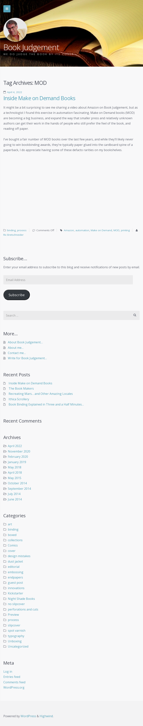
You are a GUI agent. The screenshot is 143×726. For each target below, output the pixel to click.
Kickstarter (15, 593)
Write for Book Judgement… (27, 358)
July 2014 (14, 494)
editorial (13, 567)
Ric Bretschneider (13, 234)
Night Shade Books (21, 599)
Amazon (69, 230)
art (10, 524)
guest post (15, 583)
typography (16, 636)
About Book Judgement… (25, 342)
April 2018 (15, 472)
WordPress (28, 716)
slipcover (14, 625)
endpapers (15, 577)
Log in (7, 671)
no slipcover (16, 604)
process (22, 230)
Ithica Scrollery (19, 399)
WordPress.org (13, 687)
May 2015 (14, 478)
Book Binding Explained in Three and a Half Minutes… (46, 404)
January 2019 (17, 462)
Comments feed (14, 682)
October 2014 (17, 483)
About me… (16, 348)
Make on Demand (101, 230)
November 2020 (19, 451)
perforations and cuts (23, 609)
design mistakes (19, 556)
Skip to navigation (6, 8)
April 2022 (15, 446)
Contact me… (17, 353)
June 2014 (15, 499)
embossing (15, 572)
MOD (116, 230)
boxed (12, 535)
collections (15, 540)
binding (11, 230)
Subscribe (17, 295)
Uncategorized (18, 646)
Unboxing (15, 641)
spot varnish (16, 630)
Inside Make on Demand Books (39, 98)
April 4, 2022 (14, 92)
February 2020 (18, 457)
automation (82, 230)
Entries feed (11, 677)
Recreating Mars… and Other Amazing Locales (41, 394)
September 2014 (19, 489)
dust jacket (15, 561)
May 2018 (14, 467)
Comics (13, 545)
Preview (13, 615)
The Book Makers (21, 388)
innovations (16, 588)
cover (11, 551)
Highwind (46, 716)
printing (125, 230)
